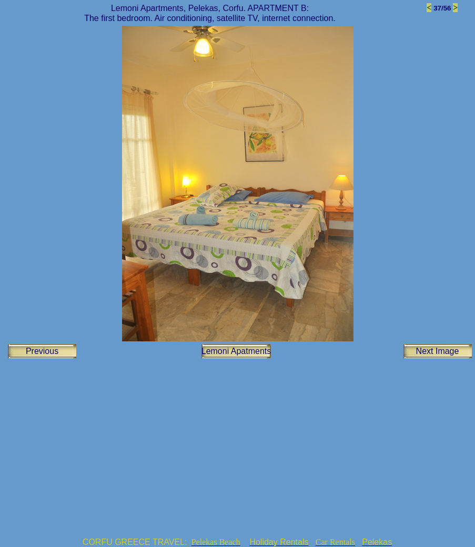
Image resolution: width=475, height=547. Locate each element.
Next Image (437, 351)
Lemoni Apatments (236, 351)
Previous (42, 351)
